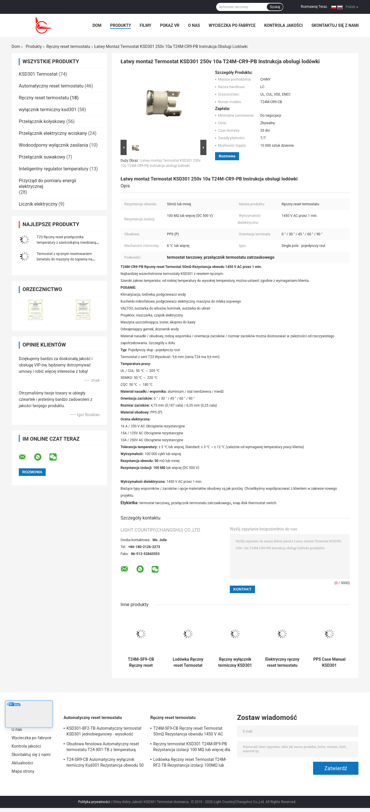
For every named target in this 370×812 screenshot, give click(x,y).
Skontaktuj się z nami (335, 25)
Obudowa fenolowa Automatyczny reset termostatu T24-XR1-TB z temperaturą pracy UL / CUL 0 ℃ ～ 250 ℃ (102, 748)
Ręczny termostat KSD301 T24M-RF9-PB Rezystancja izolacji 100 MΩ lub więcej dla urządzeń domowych (191, 748)
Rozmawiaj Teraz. (314, 7)
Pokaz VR (169, 25)
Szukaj (275, 7)
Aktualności (22, 763)
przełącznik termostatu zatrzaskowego (201, 503)
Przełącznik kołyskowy (42, 121)
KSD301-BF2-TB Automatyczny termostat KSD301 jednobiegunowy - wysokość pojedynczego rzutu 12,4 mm (103, 732)
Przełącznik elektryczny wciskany (53, 133)
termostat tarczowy (154, 503)
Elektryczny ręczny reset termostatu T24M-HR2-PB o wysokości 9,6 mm (282, 662)
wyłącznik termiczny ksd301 (48, 109)
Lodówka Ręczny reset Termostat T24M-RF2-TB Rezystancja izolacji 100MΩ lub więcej (188, 662)
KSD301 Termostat (38, 74)
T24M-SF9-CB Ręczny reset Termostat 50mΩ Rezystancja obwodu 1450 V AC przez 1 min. (141, 662)
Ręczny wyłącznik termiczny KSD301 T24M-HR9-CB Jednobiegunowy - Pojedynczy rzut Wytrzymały (235, 662)
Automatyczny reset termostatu (51, 86)
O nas (194, 25)
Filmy (145, 25)
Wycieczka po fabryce (232, 25)
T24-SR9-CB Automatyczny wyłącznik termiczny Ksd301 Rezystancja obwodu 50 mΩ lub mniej (105, 763)
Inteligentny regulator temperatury (53, 169)
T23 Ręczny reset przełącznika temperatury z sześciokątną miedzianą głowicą (66, 242)
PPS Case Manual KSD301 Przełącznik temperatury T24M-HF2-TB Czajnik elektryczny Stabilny (329, 662)
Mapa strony (23, 771)
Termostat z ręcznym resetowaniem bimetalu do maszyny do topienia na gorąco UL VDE (64, 259)
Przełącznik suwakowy (42, 157)
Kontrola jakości (283, 25)
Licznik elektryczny (38, 204)
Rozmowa (227, 156)
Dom (96, 25)
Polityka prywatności (94, 802)
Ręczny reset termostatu (68, 46)
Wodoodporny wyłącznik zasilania (53, 145)
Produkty (120, 25)
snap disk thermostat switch (254, 503)
